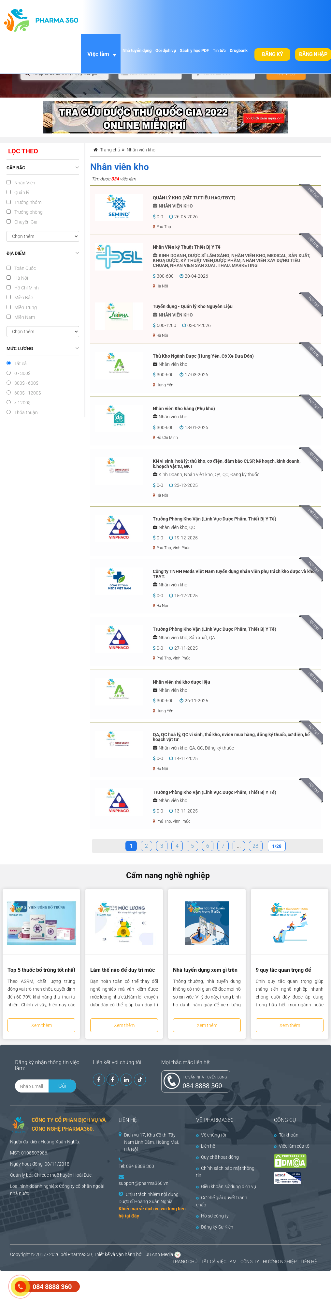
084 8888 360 (202, 1085)
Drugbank (239, 50)
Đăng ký (272, 54)
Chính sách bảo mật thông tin (225, 1172)
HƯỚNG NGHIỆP (280, 1261)
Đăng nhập (313, 54)
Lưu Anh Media (158, 1254)
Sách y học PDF (194, 50)
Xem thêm (41, 1025)
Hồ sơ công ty (212, 1215)
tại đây (132, 1215)
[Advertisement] (118, 1285)
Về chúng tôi (211, 1135)
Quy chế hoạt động (217, 1157)
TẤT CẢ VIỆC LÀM (219, 1261)
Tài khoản (286, 1135)
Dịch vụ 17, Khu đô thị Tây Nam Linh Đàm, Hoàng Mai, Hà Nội (151, 1142)
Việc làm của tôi (292, 1146)
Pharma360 (80, 1254)
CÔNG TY (249, 1261)
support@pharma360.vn (143, 1183)
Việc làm (98, 54)
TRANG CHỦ (184, 1261)
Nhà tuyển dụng (136, 50)
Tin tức (219, 50)
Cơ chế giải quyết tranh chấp (221, 1201)
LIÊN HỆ (309, 1261)
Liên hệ (205, 1146)
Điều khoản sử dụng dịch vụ (226, 1186)
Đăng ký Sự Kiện (214, 1227)
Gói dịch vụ (165, 50)
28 (255, 846)
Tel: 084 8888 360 (136, 1166)
